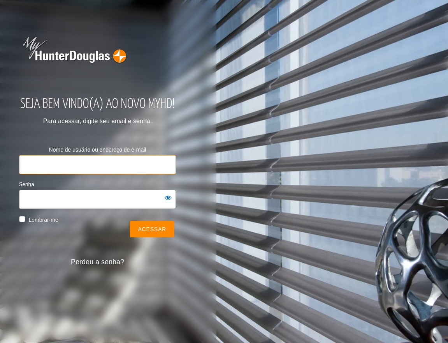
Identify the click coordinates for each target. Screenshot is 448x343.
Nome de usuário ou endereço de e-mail (97, 150)
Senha (26, 184)
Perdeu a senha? (97, 262)
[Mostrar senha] (168, 197)
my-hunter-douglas (75, 54)
